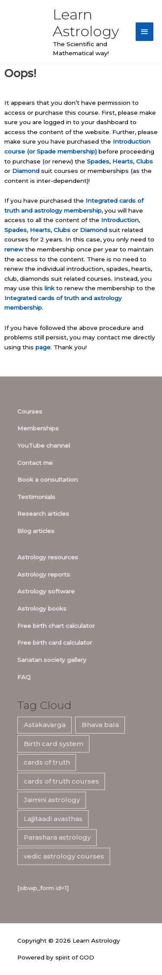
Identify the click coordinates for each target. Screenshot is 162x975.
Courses (29, 411)
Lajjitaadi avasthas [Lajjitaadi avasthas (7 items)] (53, 819)
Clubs (144, 161)
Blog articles (35, 530)
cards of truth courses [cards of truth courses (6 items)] (61, 781)
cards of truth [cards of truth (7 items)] (47, 762)
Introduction (120, 219)
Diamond (25, 170)
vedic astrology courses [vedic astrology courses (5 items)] (64, 856)
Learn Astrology (86, 23)
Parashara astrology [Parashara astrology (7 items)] (57, 837)
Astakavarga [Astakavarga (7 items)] (45, 725)
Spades (98, 161)
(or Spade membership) (62, 151)
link (49, 288)
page (43, 347)
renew (13, 249)
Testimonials (36, 496)
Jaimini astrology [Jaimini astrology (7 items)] (52, 800)
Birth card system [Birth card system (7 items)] (53, 744)
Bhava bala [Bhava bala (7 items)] (100, 725)
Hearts (122, 161)
